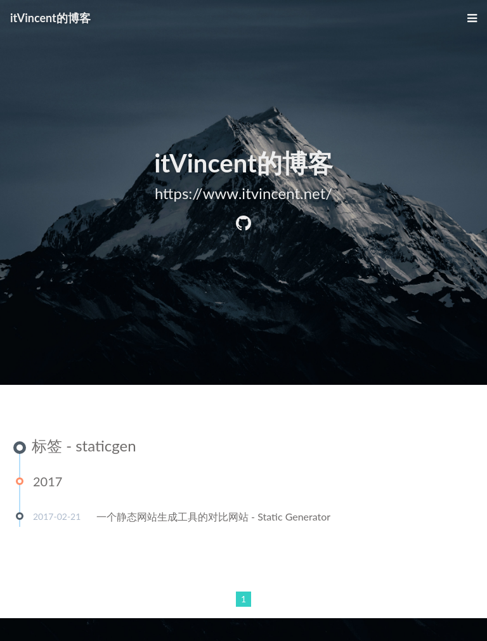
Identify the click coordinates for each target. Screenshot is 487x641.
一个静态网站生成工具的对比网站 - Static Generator (213, 517)
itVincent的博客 (50, 18)
